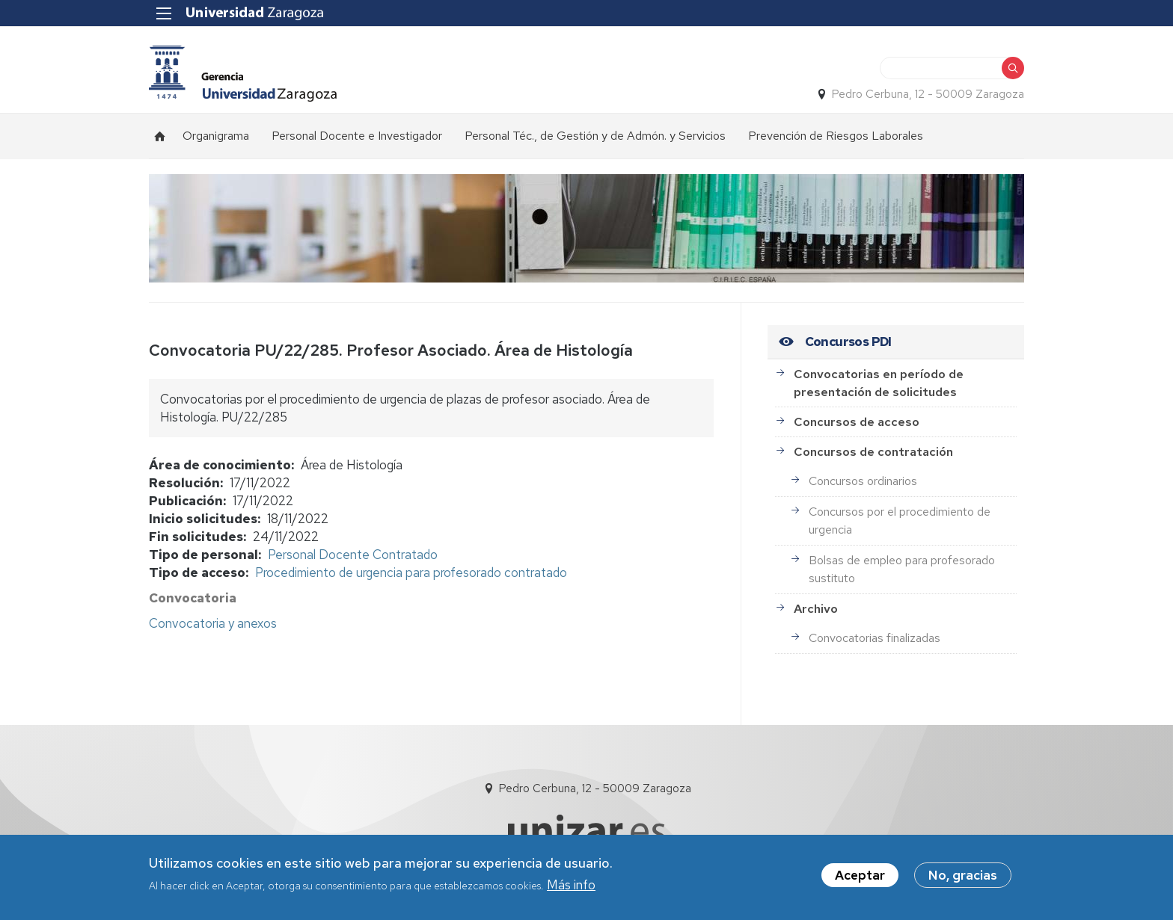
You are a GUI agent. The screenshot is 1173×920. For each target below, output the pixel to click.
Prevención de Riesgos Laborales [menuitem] (835, 135)
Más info (571, 887)
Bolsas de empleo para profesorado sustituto (902, 569)
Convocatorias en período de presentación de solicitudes (879, 383)
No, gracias (962, 877)
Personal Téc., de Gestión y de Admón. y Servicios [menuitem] (595, 135)
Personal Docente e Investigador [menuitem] (357, 135)
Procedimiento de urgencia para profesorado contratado (411, 572)
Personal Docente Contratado (353, 554)
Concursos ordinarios (863, 481)
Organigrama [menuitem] (216, 135)
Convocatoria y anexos (213, 623)
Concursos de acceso (856, 422)
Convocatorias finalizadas (874, 638)
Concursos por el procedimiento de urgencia (899, 520)
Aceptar (860, 877)
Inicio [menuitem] (160, 136)
